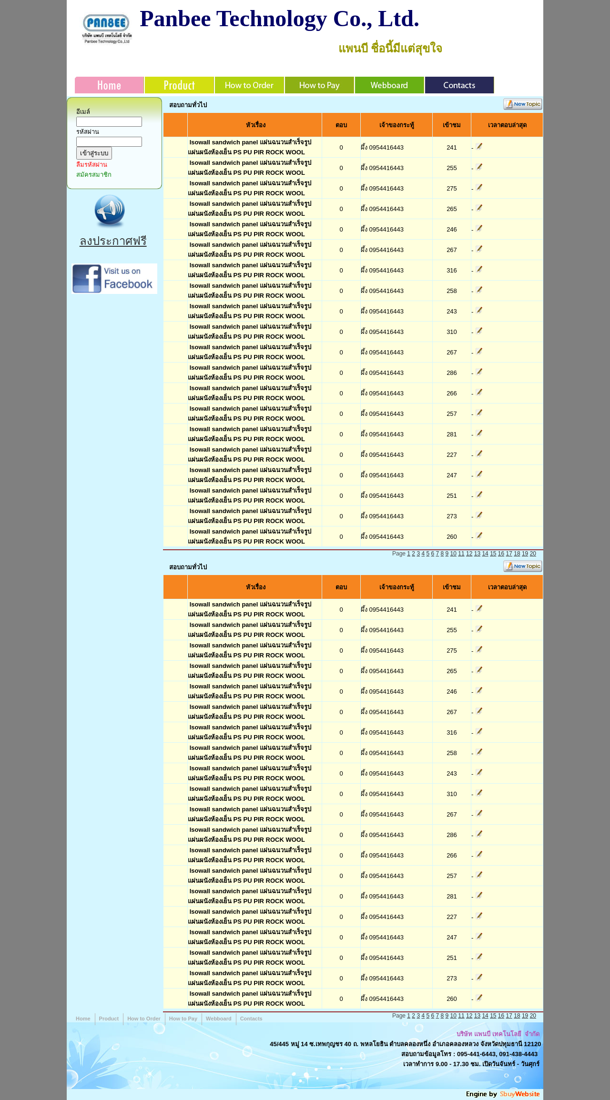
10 (453, 553)
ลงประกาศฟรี (113, 240)
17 (509, 553)
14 (485, 553)
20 (533, 553)
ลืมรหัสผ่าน (91, 164)
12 (469, 553)
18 (517, 553)
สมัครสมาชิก (94, 174)
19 (525, 553)
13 (477, 553)
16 (501, 553)
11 (461, 553)
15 (493, 553)
